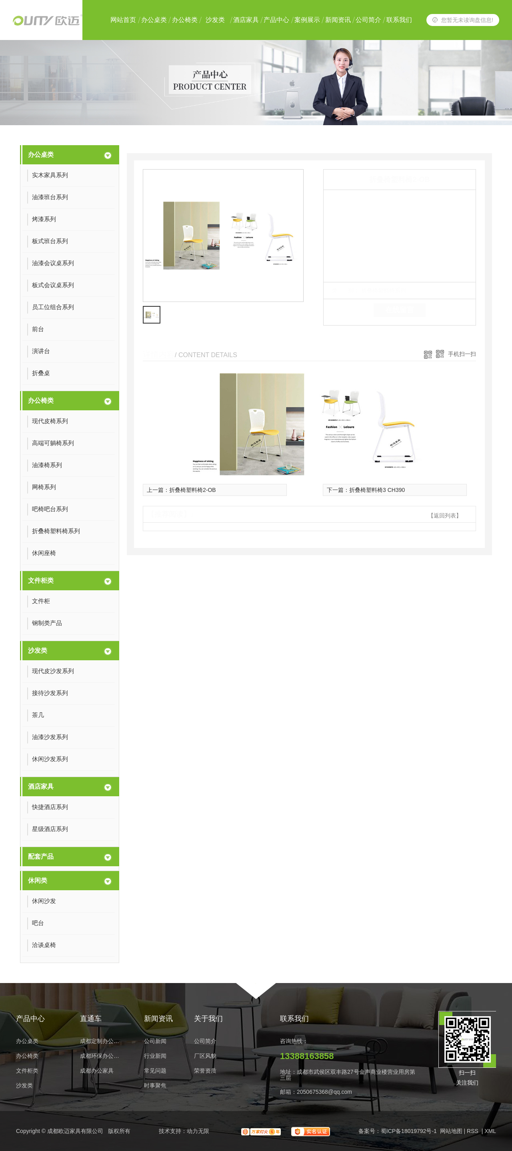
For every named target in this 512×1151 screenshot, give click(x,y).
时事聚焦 (155, 1086)
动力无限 (198, 1131)
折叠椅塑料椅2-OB (192, 490)
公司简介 (368, 19)
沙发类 (215, 19)
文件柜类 (41, 580)
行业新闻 (155, 1056)
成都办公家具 (97, 1071)
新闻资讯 (338, 19)
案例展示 (307, 19)
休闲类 (37, 880)
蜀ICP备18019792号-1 (409, 1131)
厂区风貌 (205, 1056)
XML (490, 1131)
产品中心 (276, 19)
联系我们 (399, 19)
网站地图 (451, 1131)
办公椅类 (185, 19)
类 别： (345, 290)
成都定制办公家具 (102, 1041)
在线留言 (399, 310)
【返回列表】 (445, 515)
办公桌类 (154, 19)
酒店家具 (246, 19)
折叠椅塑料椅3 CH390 (377, 490)
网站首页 (123, 19)
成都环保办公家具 (102, 1056)
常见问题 (155, 1071)
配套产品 (41, 856)
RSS (473, 1131)
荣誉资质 (205, 1071)
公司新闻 (155, 1041)
